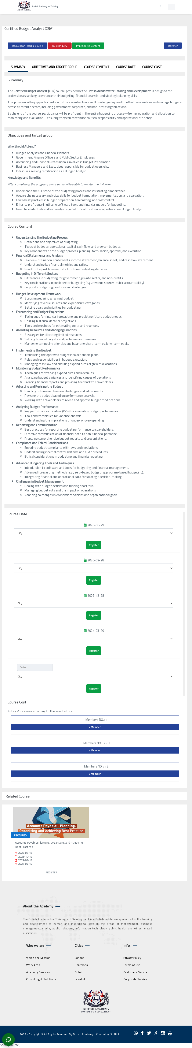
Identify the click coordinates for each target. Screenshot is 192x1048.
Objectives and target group (54, 67)
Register (173, 45)
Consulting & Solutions (41, 979)
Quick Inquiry (59, 45)
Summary (18, 67)
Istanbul (80, 979)
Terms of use (131, 964)
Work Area (33, 964)
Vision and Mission (38, 957)
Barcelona (81, 964)
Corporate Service (135, 979)
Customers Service (135, 972)
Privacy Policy (132, 957)
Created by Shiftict (107, 1034)
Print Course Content (88, 45)
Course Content (96, 67)
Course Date (125, 67)
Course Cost (152, 67)
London (79, 957)
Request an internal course (27, 45)
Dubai (78, 972)
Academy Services (38, 972)
